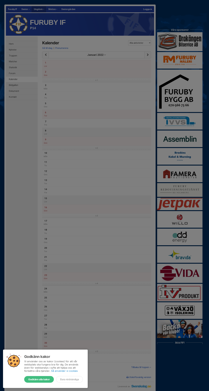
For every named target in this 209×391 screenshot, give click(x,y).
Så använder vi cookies (64, 370)
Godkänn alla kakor (39, 379)
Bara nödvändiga (69, 379)
